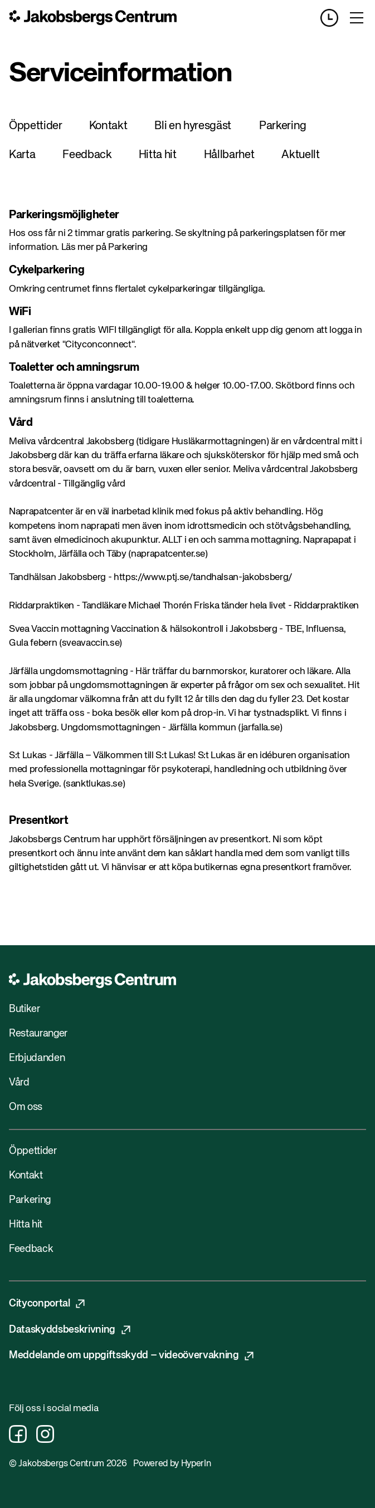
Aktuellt (300, 155)
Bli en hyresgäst (192, 126)
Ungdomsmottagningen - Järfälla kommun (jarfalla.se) (172, 728)
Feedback (86, 155)
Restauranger (38, 1034)
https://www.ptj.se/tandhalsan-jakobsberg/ (203, 577)
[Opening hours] (334, 18)
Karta (22, 155)
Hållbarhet (229, 155)
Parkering (282, 126)
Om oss (25, 1107)
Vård (19, 1083)
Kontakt (108, 126)
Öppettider (35, 126)
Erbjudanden (37, 1058)
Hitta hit (158, 155)
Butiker (24, 1009)
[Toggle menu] (357, 18)
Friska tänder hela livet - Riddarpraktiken (276, 606)
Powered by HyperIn (172, 1464)
